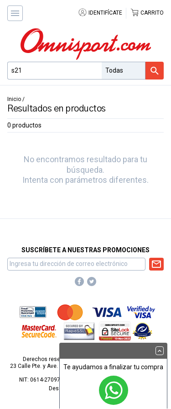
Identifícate (100, 13)
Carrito (147, 13)
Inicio (14, 99)
